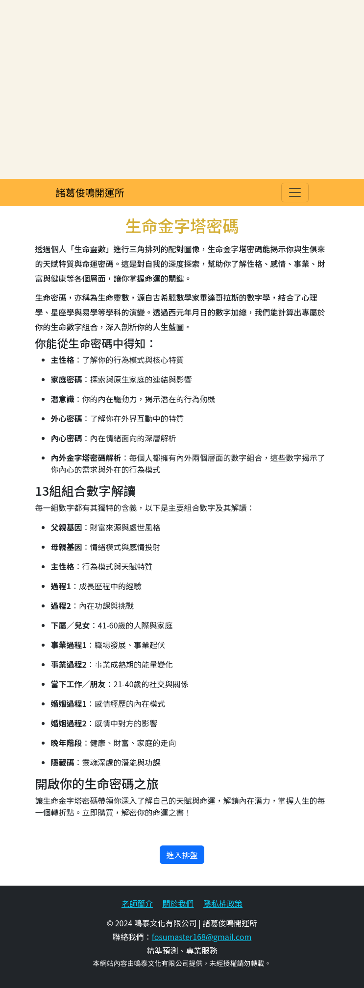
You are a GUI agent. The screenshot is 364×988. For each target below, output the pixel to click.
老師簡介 (137, 903)
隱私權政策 (223, 903)
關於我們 (178, 903)
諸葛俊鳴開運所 (90, 192)
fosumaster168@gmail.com (202, 936)
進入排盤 (181, 855)
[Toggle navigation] (295, 192)
